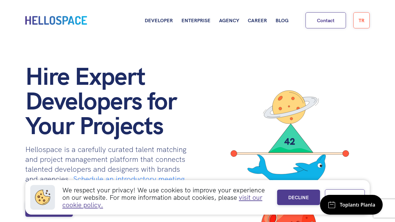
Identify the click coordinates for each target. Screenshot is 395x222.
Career (257, 20)
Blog (282, 20)
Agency (229, 20)
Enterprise (195, 20)
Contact (326, 20)
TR (361, 20)
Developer (159, 20)
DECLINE (298, 197)
